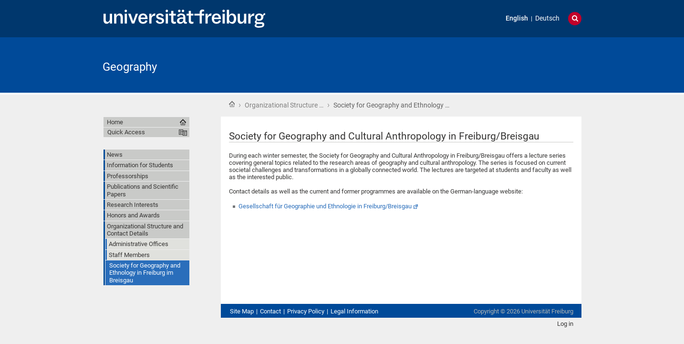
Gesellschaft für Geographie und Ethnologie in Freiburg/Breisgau (325, 206)
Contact (270, 311)
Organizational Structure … (284, 105)
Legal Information (354, 311)
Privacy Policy (305, 311)
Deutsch (547, 18)
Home (232, 104)
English (517, 18)
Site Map (242, 311)
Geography (130, 67)
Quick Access (126, 132)
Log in (565, 323)
